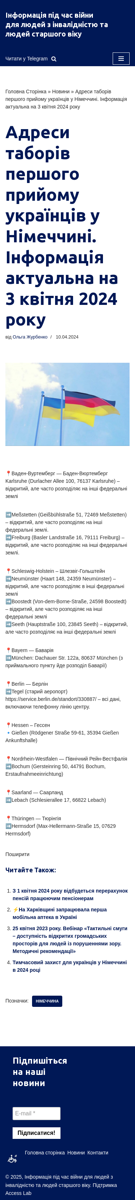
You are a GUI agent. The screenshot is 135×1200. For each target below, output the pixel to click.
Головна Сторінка (25, 91)
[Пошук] (54, 58)
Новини (61, 91)
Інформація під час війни (49, 15)
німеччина (47, 1001)
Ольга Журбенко (30, 337)
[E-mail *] (36, 1113)
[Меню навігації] (121, 58)
